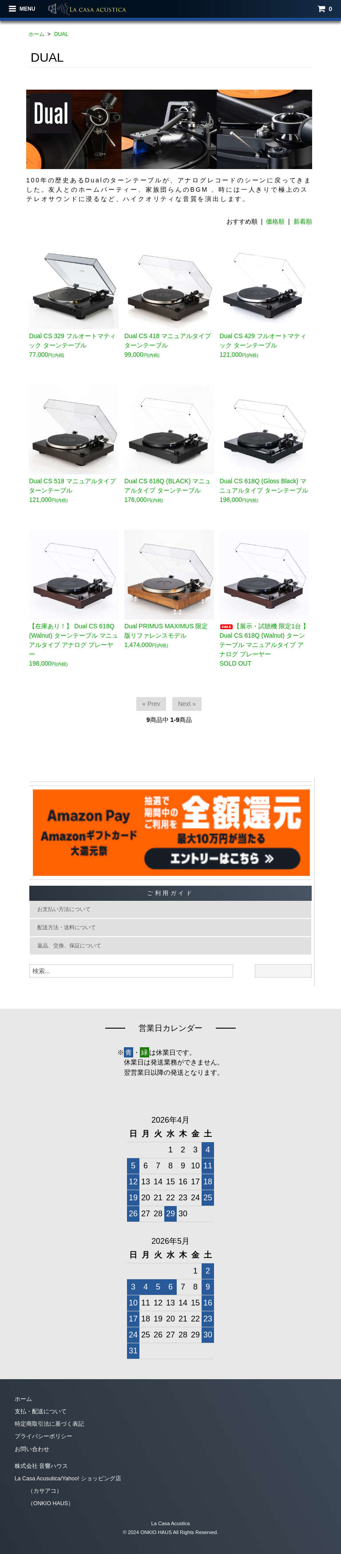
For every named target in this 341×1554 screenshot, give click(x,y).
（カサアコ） (38, 1491)
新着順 (302, 221)
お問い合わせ (32, 1449)
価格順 (275, 221)
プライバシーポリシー (43, 1437)
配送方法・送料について (69, 928)
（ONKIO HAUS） (45, 1503)
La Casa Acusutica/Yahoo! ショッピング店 (69, 1478)
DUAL (61, 34)
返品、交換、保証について (72, 947)
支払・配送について (41, 1412)
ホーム (36, 34)
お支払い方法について (66, 910)
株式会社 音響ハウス (41, 1466)
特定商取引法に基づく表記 (49, 1425)
